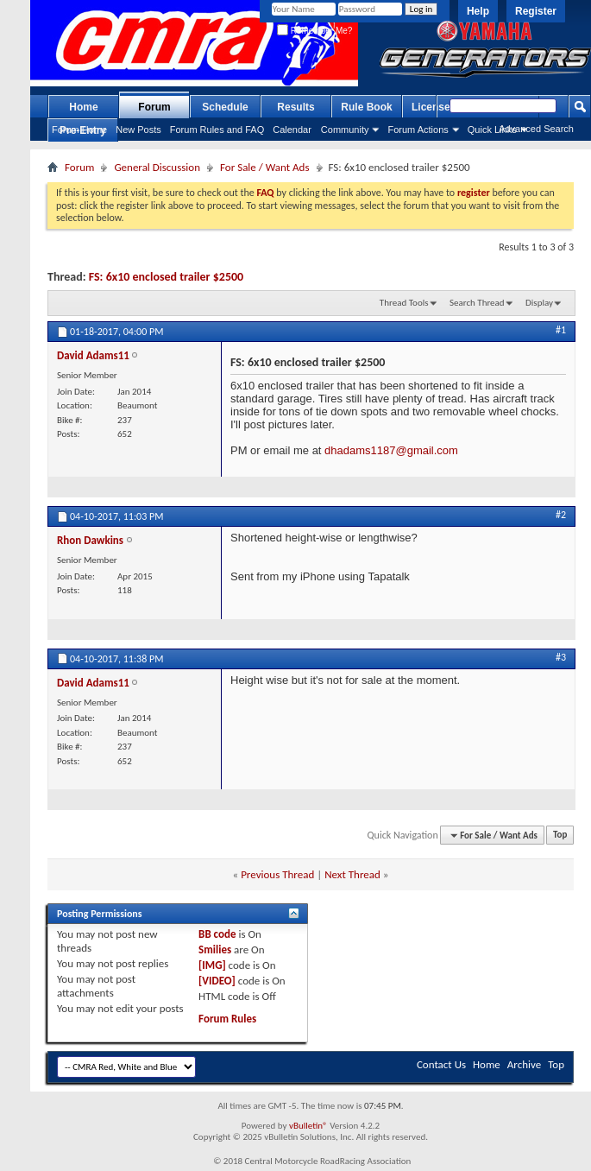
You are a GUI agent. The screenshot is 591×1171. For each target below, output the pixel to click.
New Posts (138, 129)
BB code (217, 933)
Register (535, 11)
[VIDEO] (217, 980)
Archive (524, 1064)
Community (345, 129)
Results (295, 107)
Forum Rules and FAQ (217, 129)
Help (478, 11)
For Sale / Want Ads (264, 167)
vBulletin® (308, 1125)
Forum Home (79, 129)
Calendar (292, 129)
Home (83, 107)
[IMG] (212, 965)
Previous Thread (277, 874)
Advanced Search (536, 128)
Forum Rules (227, 1018)
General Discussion (157, 167)
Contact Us (441, 1064)
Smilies (214, 949)
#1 (561, 330)
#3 (561, 657)
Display (539, 302)
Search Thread (477, 302)
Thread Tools (404, 302)
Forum (154, 107)
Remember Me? (314, 30)
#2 (561, 515)
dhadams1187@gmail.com (391, 450)
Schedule (225, 107)
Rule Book (366, 107)
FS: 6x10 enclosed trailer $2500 (166, 276)
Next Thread (352, 874)
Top (560, 835)
